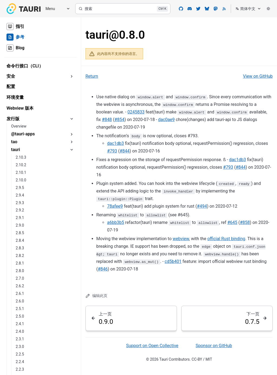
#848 (107, 119)
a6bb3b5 (115, 222)
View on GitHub (258, 76)
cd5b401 (173, 261)
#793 (112, 151)
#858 (245, 222)
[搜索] (122, 8)
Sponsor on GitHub (214, 345)
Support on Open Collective (152, 345)
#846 (103, 269)
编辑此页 (96, 296)
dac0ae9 (166, 119)
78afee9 (115, 206)
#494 (202, 206)
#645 (232, 222)
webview (181, 238)
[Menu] (56, 9)
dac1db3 (115, 143)
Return (91, 76)
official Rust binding (226, 238)
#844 (125, 151)
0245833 (135, 112)
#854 (119, 119)
